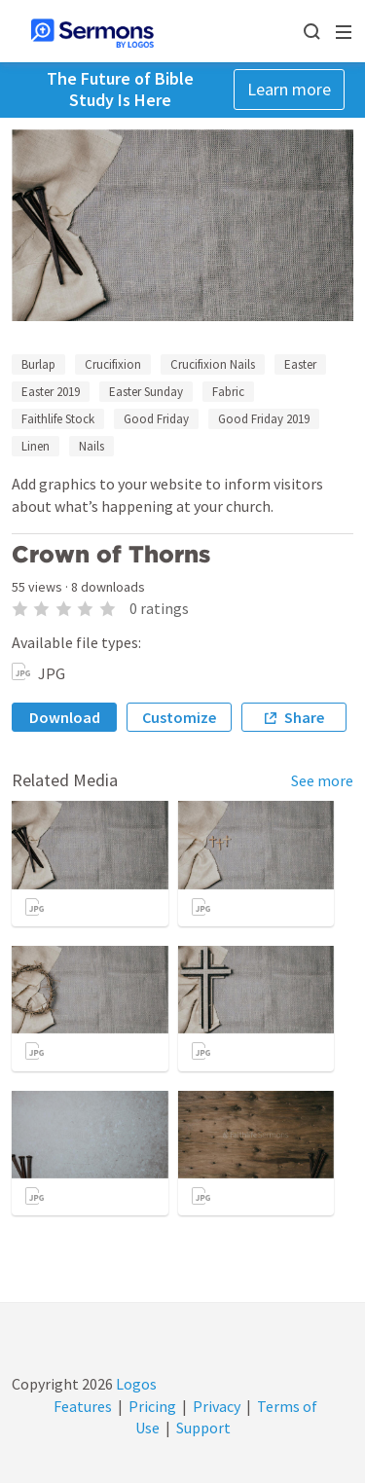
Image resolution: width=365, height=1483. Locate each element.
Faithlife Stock (57, 419)
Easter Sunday (146, 391)
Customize (179, 717)
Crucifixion (113, 364)
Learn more (289, 89)
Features (83, 1406)
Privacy (216, 1406)
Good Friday (156, 419)
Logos (135, 1383)
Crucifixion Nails (212, 364)
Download (64, 717)
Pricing (152, 1406)
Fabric (228, 391)
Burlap (38, 364)
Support (203, 1427)
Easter (300, 364)
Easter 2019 (50, 391)
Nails (91, 446)
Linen (35, 446)
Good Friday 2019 (264, 419)
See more (322, 780)
